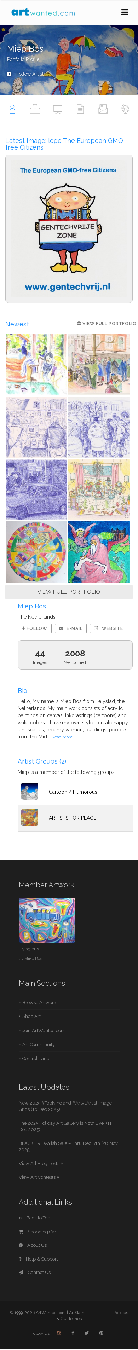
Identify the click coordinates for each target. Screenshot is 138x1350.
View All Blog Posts (41, 1163)
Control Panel (36, 1058)
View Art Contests (39, 1177)
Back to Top (34, 1218)
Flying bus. (29, 948)
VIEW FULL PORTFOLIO (69, 592)
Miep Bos (33, 958)
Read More (62, 737)
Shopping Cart (38, 1231)
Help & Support (38, 1259)
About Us (33, 1245)
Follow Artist (25, 74)
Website (108, 628)
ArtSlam (76, 1312)
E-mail (71, 628)
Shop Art (31, 1016)
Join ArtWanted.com (43, 1030)
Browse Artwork (39, 1002)
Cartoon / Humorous (73, 792)
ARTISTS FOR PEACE (72, 818)
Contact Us (35, 1272)
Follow (34, 628)
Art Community (38, 1044)
